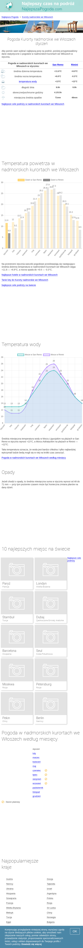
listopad (36, 792)
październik (38, 787)
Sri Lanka (51, 908)
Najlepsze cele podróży (74, 559)
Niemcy (39, 721)
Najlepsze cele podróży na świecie (19, 285)
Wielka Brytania (43, 587)
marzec (36, 757)
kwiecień (37, 762)
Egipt (8, 922)
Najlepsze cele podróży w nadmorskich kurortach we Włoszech (33, 104)
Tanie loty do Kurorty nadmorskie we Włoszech (25, 280)
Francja (5, 587)
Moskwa (8, 684)
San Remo (57, 64)
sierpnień (37, 779)
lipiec (35, 775)
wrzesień (37, 783)
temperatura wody (28, 81)
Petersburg (43, 684)
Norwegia (51, 917)
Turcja (5, 620)
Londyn (41, 583)
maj (34, 766)
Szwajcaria (11, 898)
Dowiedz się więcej (31, 944)
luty (34, 753)
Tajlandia (51, 884)
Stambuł (8, 617)
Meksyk (9, 912)
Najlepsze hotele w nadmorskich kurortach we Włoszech (30, 275)
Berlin (40, 718)
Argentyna (51, 893)
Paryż (6, 583)
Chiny (4, 721)
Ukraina (9, 888)
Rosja (5, 687)
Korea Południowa (44, 654)
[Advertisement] (41, 130)
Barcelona (9, 651)
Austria (9, 879)
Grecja (50, 879)
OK (75, 931)
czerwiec (37, 770)
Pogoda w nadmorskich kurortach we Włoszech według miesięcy (34, 457)
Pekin (6, 718)
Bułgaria (50, 922)
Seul (39, 651)
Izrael (49, 888)
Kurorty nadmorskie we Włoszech (37, 17)
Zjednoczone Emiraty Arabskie (50, 620)
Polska (50, 898)
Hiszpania (6, 654)
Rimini (74, 64)
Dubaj (40, 617)
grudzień (37, 796)
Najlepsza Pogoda (10, 17)
